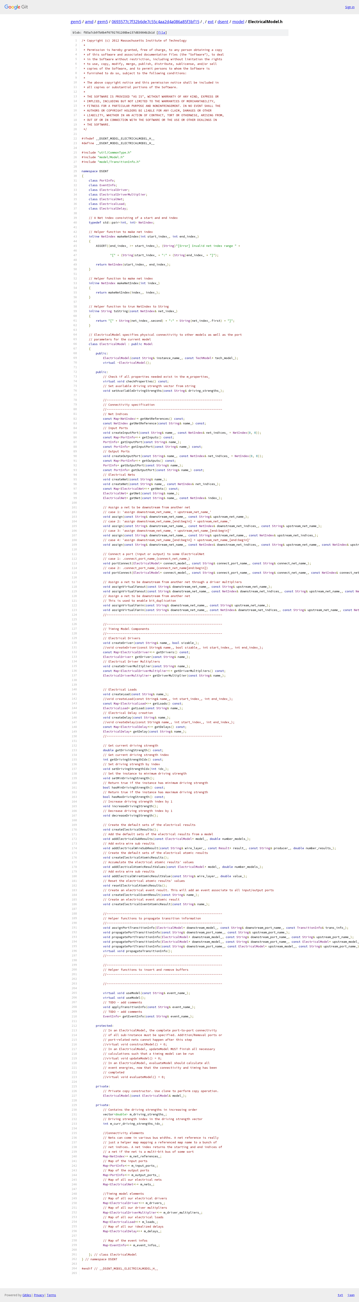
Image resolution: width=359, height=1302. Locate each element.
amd (89, 21)
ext (211, 21)
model (238, 21)
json (351, 1295)
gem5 (76, 21)
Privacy (39, 1295)
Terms (51, 1295)
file (161, 32)
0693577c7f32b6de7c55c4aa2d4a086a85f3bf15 (155, 21)
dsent (223, 21)
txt (340, 1295)
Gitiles (26, 1295)
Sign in (350, 7)
